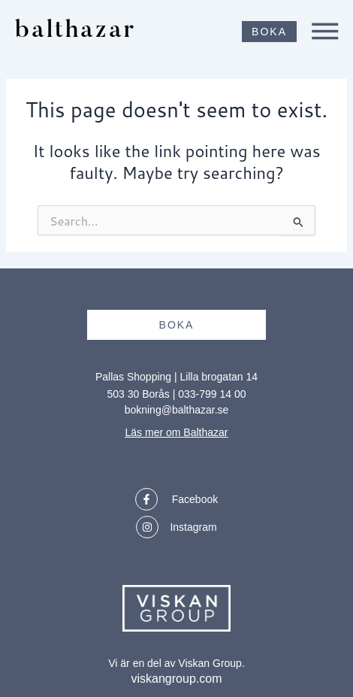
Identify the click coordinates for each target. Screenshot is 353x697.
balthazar (75, 31)
